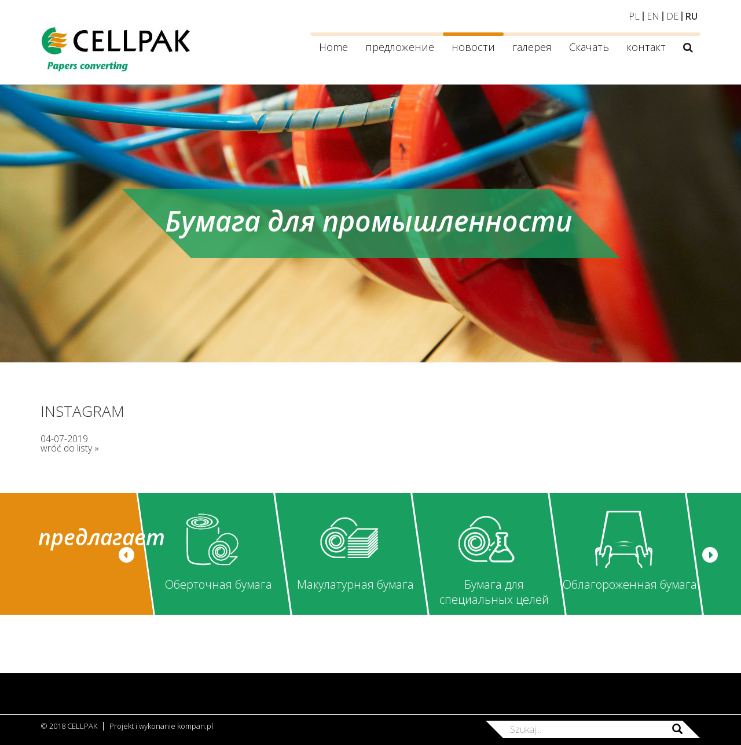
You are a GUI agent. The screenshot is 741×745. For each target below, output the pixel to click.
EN (653, 16)
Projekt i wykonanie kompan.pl (161, 726)
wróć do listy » (70, 448)
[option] (213, 554)
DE (672, 16)
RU (691, 16)
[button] (126, 555)
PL (634, 16)
